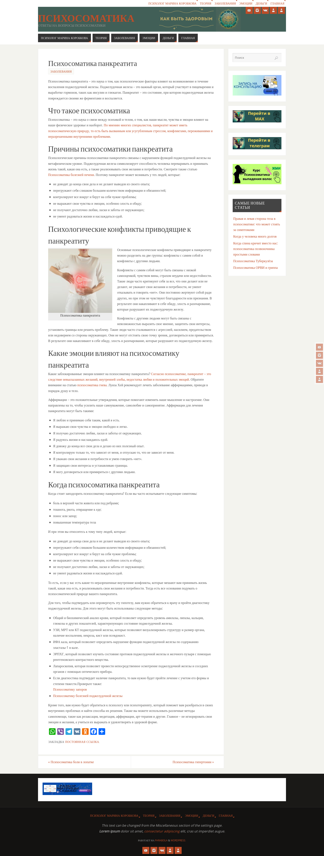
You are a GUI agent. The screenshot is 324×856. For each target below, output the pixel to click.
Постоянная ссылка (82, 742)
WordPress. (178, 840)
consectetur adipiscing (162, 831)
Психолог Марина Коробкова (172, 3)
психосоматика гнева (92, 385)
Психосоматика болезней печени (71, 174)
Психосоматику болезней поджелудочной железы (88, 695)
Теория (205, 3)
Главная (277, 3)
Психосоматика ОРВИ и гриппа (255, 267)
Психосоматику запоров (70, 689)
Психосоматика (86, 18)
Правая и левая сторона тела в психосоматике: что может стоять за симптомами (256, 224)
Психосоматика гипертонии (193, 762)
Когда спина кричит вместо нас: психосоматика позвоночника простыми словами (255, 249)
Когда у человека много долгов (255, 236)
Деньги (261, 3)
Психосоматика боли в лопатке (71, 762)
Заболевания (225, 3)
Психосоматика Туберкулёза (253, 261)
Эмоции (245, 3)
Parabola (161, 840)
